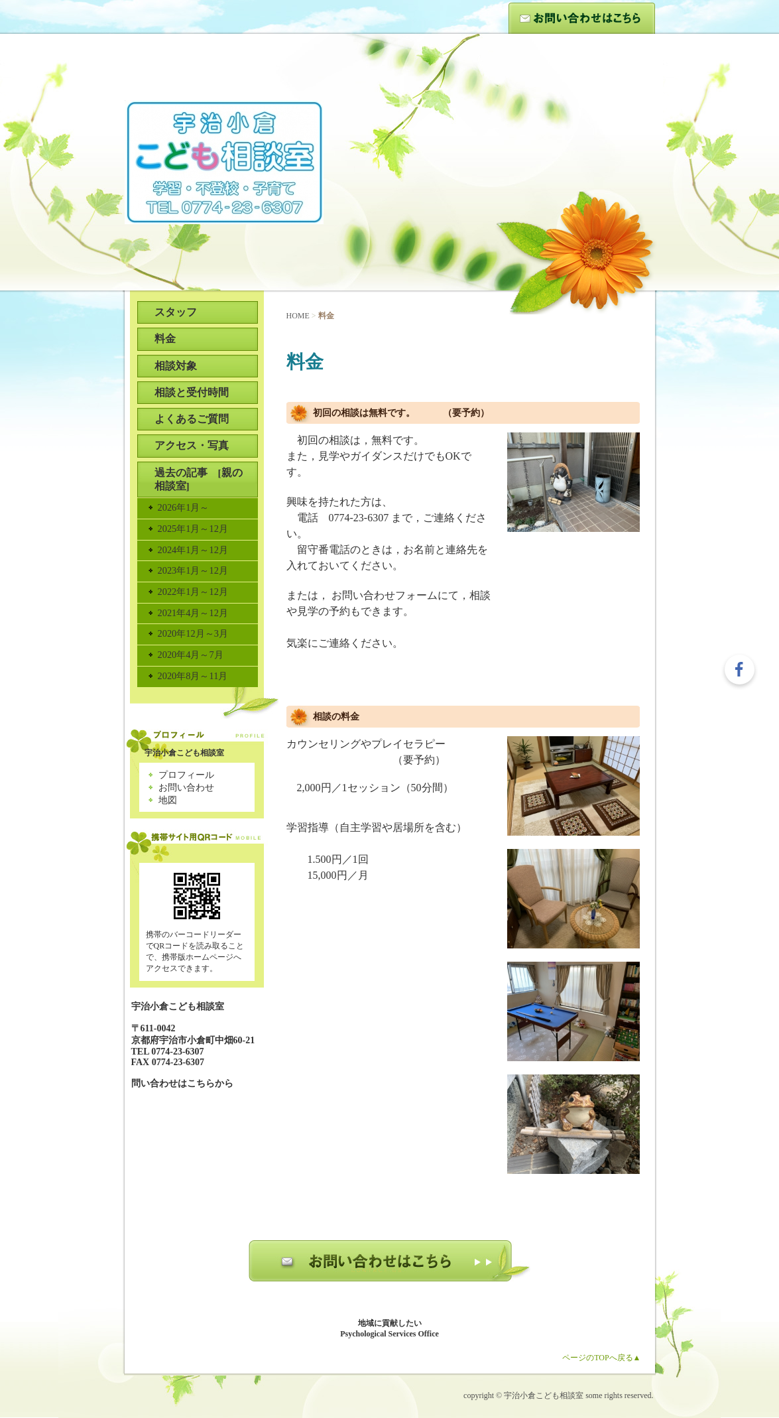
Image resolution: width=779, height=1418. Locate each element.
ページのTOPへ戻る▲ (601, 1357)
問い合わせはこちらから (182, 1083)
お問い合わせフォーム (384, 595)
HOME (298, 315)
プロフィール (186, 774)
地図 (167, 800)
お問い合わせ (582, 18)
